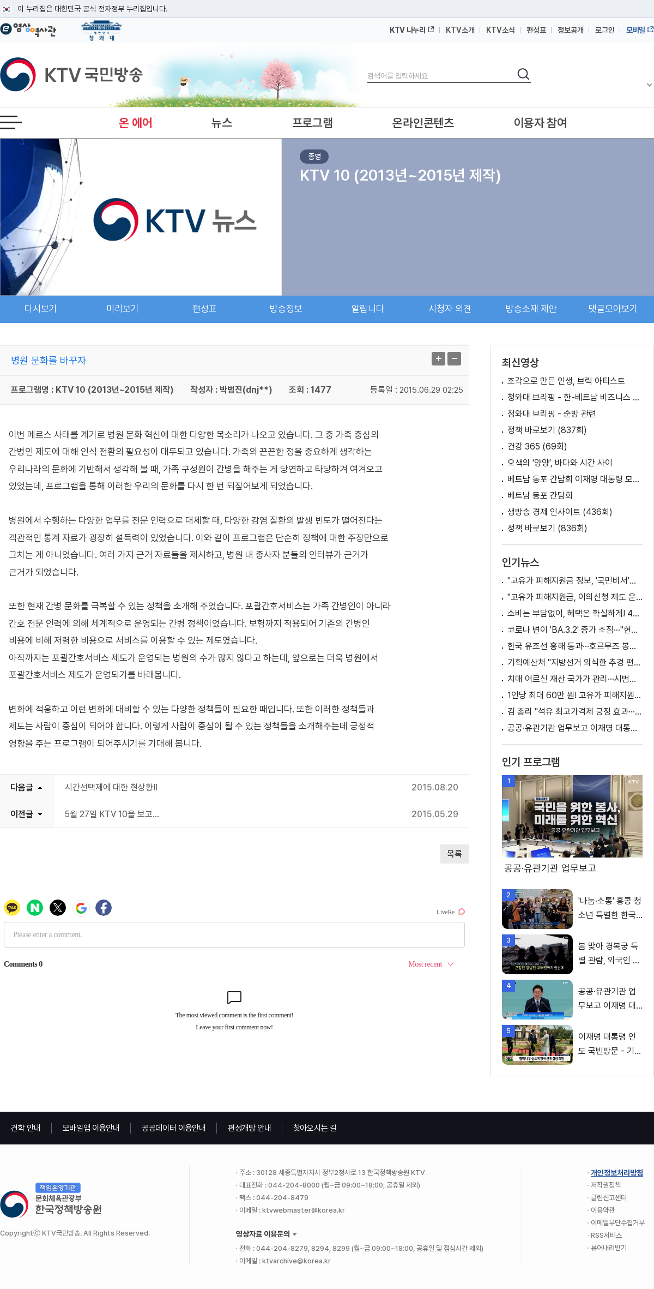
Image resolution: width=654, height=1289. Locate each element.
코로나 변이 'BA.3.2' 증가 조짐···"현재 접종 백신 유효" (575, 630)
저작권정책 (606, 1185)
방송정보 (286, 308)
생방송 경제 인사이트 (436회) (560, 512)
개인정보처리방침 (617, 1172)
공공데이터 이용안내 (174, 1128)
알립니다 (368, 308)
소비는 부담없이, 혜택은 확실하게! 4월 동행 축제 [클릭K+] (575, 613)
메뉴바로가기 (0, 0)
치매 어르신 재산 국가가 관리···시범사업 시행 (575, 679)
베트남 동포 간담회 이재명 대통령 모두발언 (575, 479)
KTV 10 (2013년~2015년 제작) (400, 175)
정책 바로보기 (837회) (547, 430)
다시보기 (41, 308)
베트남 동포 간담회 (540, 495)
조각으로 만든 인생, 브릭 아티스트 (566, 381)
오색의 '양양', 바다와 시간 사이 (560, 463)
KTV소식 (500, 30)
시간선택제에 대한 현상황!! (111, 787)
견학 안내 (26, 1128)
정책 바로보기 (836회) (547, 528)
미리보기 (122, 308)
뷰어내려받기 (609, 1248)
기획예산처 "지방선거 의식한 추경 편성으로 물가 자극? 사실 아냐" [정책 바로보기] (575, 662)
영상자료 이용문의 (263, 1234)
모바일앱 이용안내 (91, 1128)
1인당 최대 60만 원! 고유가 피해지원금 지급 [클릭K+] (575, 695)
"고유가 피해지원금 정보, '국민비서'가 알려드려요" (575, 580)
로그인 (605, 30)
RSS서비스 (606, 1235)
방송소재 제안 (531, 308)
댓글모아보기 (613, 308)
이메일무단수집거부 (618, 1223)
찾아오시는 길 (315, 1128)
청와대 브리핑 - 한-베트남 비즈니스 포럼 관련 (575, 397)
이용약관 (603, 1210)
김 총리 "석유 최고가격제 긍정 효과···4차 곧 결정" (575, 711)
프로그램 (312, 123)
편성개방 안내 (249, 1128)
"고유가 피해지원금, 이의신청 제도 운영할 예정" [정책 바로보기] (575, 597)
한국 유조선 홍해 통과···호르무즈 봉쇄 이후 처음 (575, 646)
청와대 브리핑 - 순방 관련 (551, 414)
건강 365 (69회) (537, 446)
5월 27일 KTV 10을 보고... (112, 814)
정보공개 (571, 30)
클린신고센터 (609, 1198)
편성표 (536, 30)
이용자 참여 (540, 123)
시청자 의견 (449, 308)
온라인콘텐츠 (422, 123)
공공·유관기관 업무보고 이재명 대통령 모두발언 (575, 728)
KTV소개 (460, 30)
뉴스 (221, 123)
